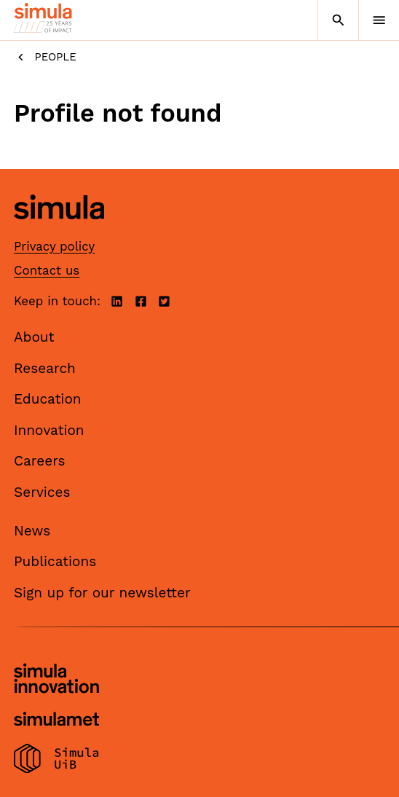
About (34, 337)
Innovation (49, 430)
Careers (40, 460)
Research (45, 368)
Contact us (46, 270)
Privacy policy (54, 246)
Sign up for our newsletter (102, 592)
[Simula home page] (59, 229)
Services (42, 492)
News (32, 530)
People (45, 57)
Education (48, 398)
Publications (55, 561)
